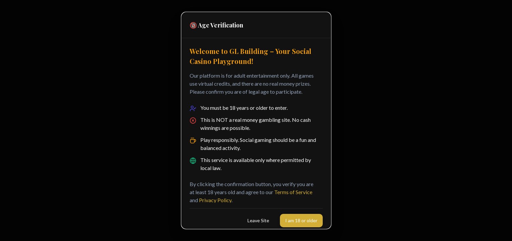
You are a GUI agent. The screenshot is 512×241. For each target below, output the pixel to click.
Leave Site (258, 220)
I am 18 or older (301, 220)
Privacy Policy (215, 200)
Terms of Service (293, 192)
